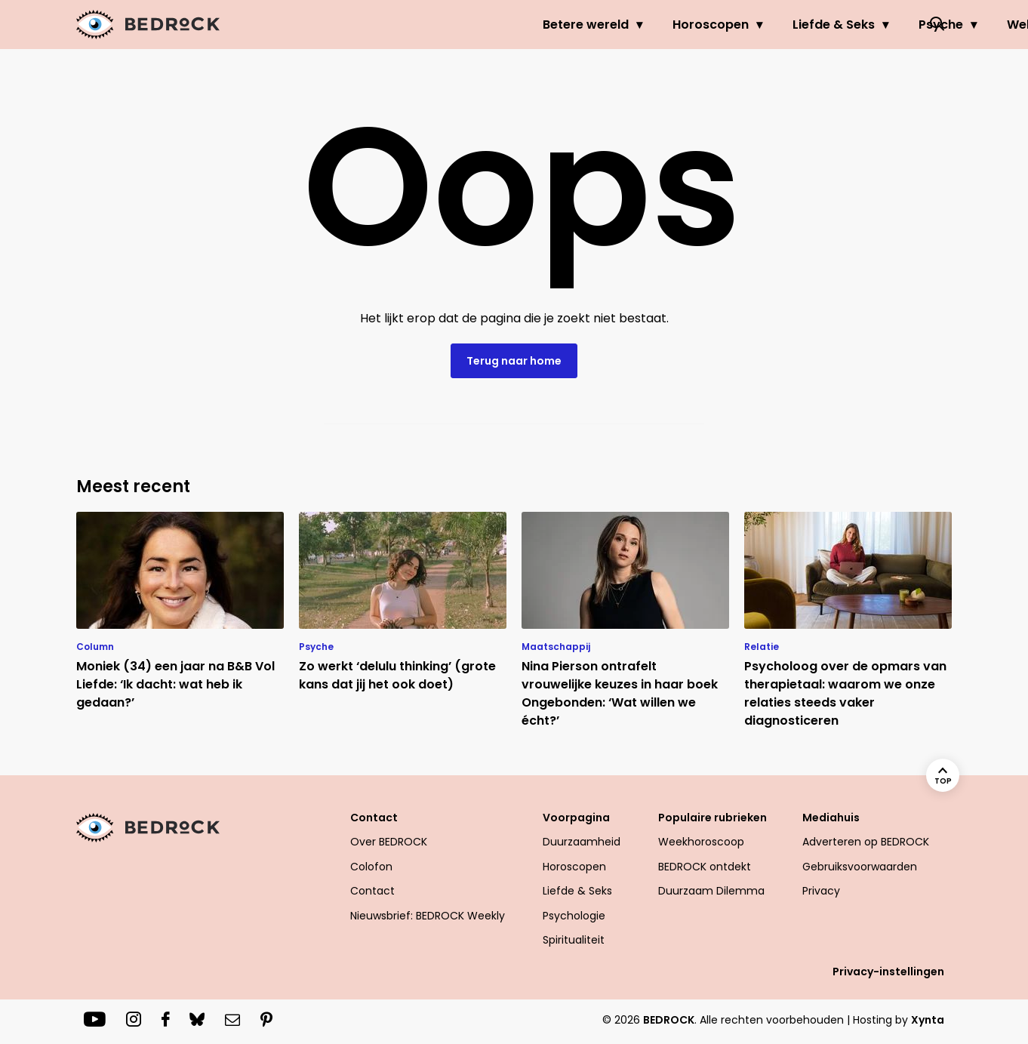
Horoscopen (546, 24)
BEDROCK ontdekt (704, 866)
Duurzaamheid (581, 841)
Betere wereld (421, 24)
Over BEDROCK (388, 841)
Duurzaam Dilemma (711, 890)
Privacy (821, 890)
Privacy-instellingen (888, 971)
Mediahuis (831, 817)
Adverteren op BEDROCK (865, 841)
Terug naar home (514, 360)
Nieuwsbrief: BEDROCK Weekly (427, 915)
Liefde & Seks (669, 24)
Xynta (927, 1019)
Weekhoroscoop (701, 841)
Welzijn (863, 24)
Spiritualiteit (574, 939)
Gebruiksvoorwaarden (859, 866)
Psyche (776, 24)
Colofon (371, 866)
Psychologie (574, 915)
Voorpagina (576, 817)
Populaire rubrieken (712, 817)
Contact (374, 817)
